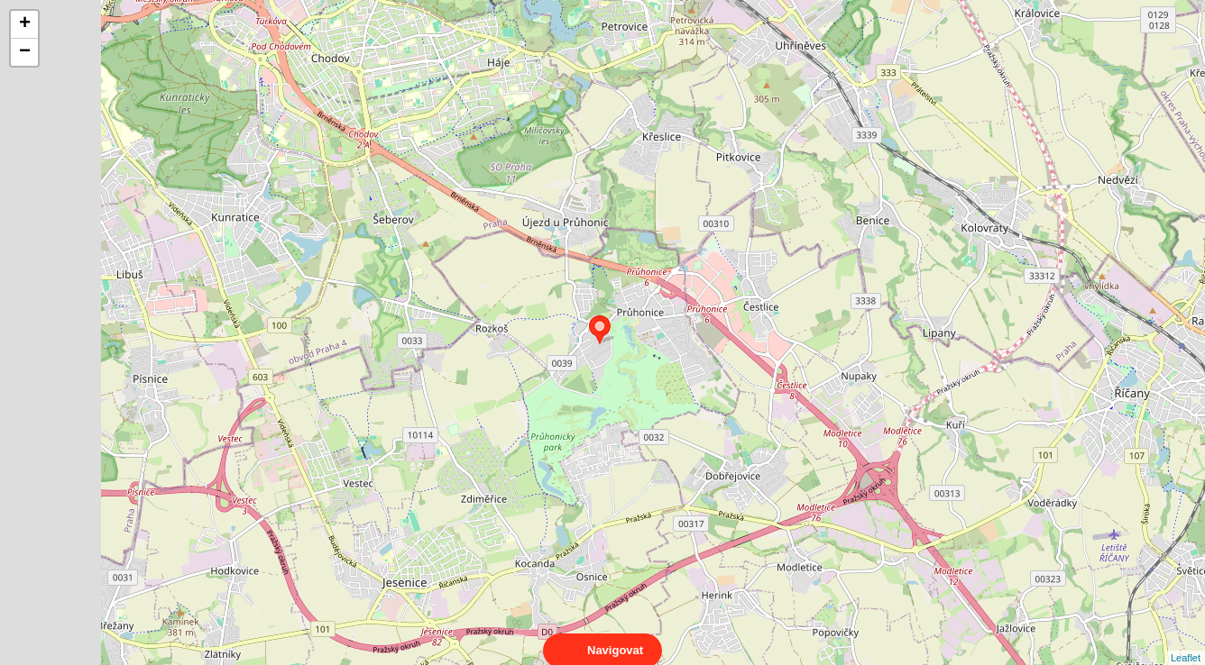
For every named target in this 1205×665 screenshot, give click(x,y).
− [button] (25, 52)
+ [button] (25, 24)
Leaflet (1185, 641)
